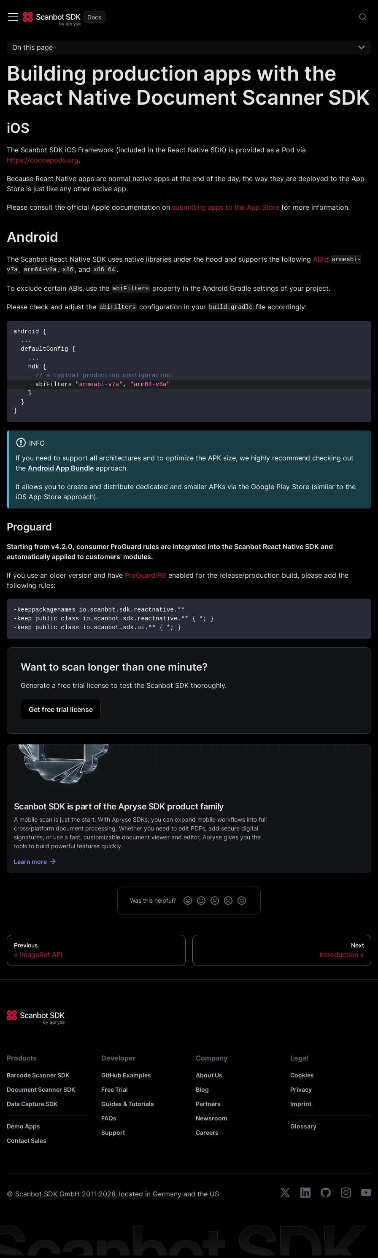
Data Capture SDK (32, 1103)
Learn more (35, 861)
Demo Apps (23, 1126)
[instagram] (346, 1194)
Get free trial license (61, 709)
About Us (209, 1075)
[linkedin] (305, 1194)
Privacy (301, 1089)
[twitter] (285, 1194)
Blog (202, 1089)
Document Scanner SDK (41, 1089)
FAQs (108, 1118)
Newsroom (211, 1118)
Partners (208, 1103)
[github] (326, 1194)
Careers (207, 1132)
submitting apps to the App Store (225, 207)
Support (113, 1132)
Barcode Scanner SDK (38, 1075)
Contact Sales (26, 1140)
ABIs (320, 259)
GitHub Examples (126, 1075)
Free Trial (114, 1089)
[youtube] (366, 1194)
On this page (32, 47)
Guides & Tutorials (127, 1103)
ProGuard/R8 (145, 575)
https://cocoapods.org (42, 160)
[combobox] (362, 16)
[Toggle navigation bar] (13, 17)
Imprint (300, 1103)
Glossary (303, 1126)
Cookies (302, 1075)
